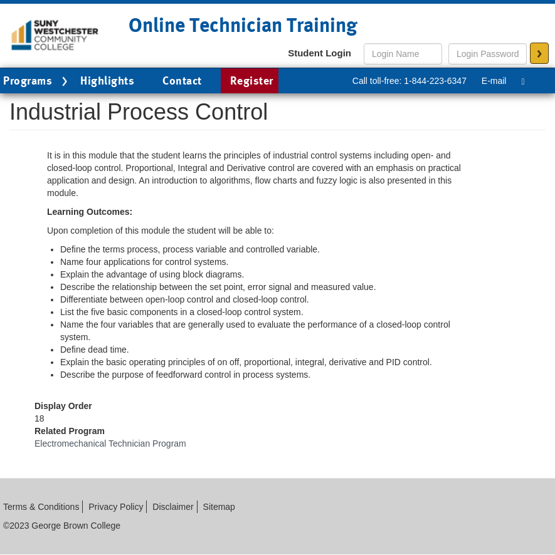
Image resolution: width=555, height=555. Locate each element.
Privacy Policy (115, 507)
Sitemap (219, 507)
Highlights (107, 80)
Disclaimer (172, 507)
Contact (182, 80)
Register (251, 80)
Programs (37, 81)
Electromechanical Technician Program (110, 443)
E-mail (494, 81)
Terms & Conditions (41, 507)
